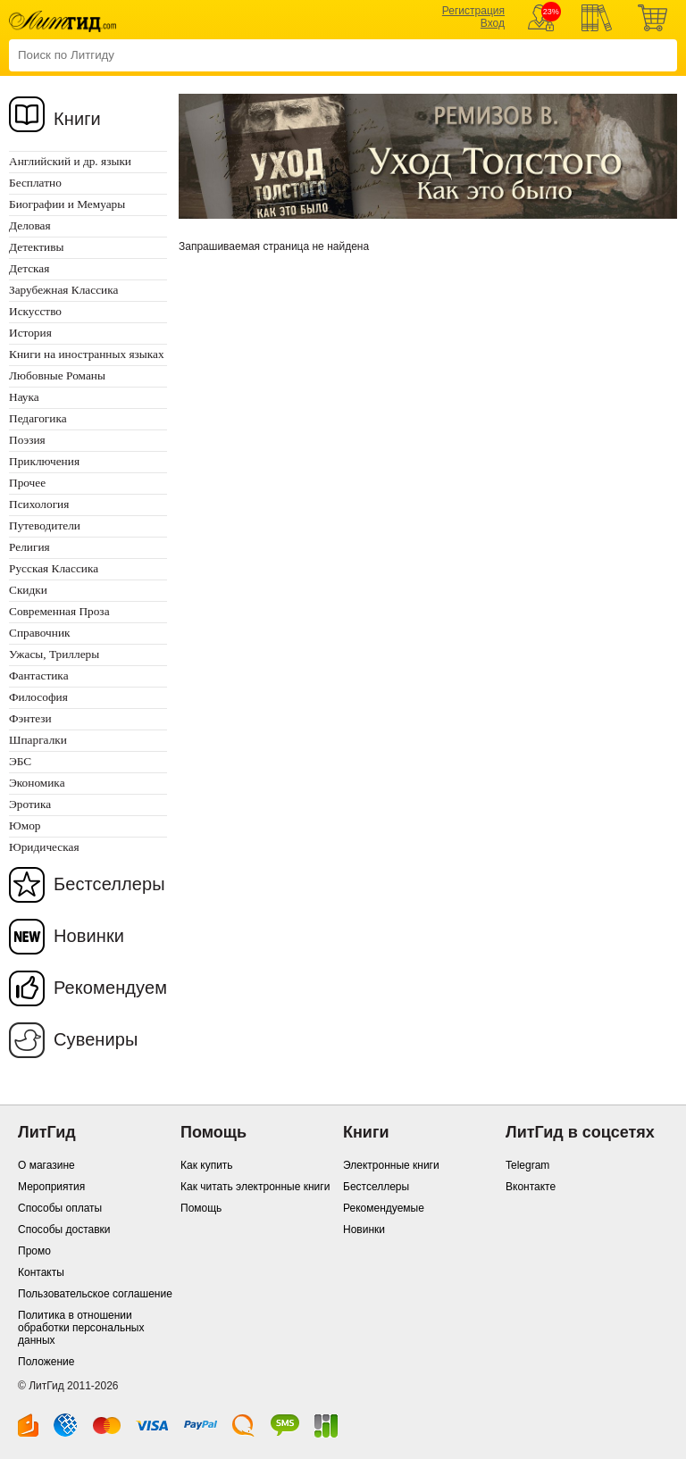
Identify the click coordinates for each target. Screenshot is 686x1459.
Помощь (201, 1208)
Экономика (37, 782)
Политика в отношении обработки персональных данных (81, 1327)
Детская (29, 268)
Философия (38, 697)
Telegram (527, 1165)
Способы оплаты (60, 1208)
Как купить (206, 1165)
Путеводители (44, 525)
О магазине (46, 1165)
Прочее (27, 482)
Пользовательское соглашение (95, 1294)
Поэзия (27, 439)
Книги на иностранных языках (86, 354)
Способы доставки (64, 1229)
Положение (46, 1361)
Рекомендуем (110, 987)
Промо (34, 1251)
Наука (24, 397)
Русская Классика (53, 568)
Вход (493, 23)
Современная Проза (59, 611)
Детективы (36, 247)
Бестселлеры (109, 884)
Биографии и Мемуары (67, 204)
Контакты (41, 1272)
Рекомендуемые (383, 1208)
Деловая (30, 225)
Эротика (30, 804)
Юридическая (44, 847)
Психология (39, 504)
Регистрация (473, 10)
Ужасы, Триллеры (54, 654)
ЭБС (20, 761)
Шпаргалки (38, 739)
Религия (29, 547)
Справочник (40, 632)
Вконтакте (531, 1186)
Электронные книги (391, 1165)
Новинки (89, 936)
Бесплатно (35, 182)
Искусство (35, 311)
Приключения (44, 461)
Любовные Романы (57, 375)
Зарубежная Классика (63, 289)
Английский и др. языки (70, 161)
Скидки (28, 589)
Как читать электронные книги (255, 1186)
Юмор (24, 825)
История (30, 332)
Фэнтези (30, 718)
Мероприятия (51, 1186)
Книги (77, 119)
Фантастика (39, 675)
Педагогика (38, 418)
